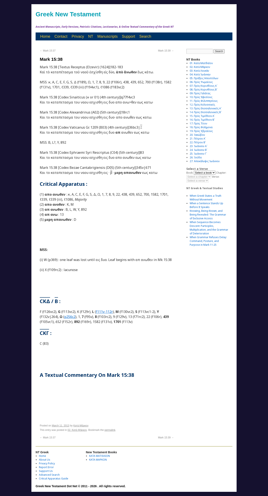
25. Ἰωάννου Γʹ (198, 153)
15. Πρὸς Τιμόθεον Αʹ (202, 116)
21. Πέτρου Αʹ (198, 138)
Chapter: (221, 172)
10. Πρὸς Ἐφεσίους (201, 97)
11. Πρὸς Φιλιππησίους (204, 101)
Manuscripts (107, 36)
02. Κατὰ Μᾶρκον (77, 430)
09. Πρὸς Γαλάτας (200, 93)
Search (145, 36)
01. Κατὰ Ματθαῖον (201, 63)
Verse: (215, 176)
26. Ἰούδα (196, 157)
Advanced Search (49, 475)
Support (128, 36)
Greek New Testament (68, 14)
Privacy (78, 36)
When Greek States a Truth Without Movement (205, 197)
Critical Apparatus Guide (53, 478)
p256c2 (69, 316)
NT (90, 36)
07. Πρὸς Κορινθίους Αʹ (203, 86)
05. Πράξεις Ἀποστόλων (204, 78)
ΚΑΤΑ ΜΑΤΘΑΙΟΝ (99, 456)
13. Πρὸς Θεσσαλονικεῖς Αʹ (206, 108)
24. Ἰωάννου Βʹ (198, 150)
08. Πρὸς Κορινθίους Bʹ (203, 89)
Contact (60, 36)
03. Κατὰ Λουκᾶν (199, 70)
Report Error (46, 467)
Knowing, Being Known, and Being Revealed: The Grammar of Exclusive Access (208, 214)
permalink (109, 430)
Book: (189, 172)
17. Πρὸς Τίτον (198, 123)
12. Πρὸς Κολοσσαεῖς (202, 104)
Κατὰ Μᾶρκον (80, 425)
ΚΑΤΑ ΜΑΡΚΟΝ (98, 459)
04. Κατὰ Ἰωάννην (200, 74)
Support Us (46, 471)
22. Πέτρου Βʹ (198, 142)
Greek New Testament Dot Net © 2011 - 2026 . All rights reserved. (81, 486)
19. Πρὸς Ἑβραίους (201, 131)
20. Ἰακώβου (197, 135)
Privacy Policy (47, 463)
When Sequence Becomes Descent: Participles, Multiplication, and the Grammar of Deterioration (209, 227)
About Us (44, 459)
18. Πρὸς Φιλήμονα (201, 127)
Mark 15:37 (47, 50)
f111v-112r (104, 311)
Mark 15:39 (166, 50)
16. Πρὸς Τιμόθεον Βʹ (202, 119)
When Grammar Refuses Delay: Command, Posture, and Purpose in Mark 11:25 (208, 241)
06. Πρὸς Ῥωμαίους (201, 82)
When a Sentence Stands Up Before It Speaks (206, 205)
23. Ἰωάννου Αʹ (198, 146)
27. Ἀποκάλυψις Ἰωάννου (205, 161)
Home (45, 36)
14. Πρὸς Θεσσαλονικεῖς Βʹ (206, 112)
